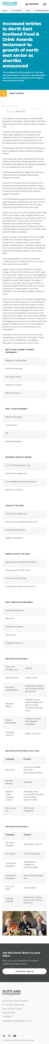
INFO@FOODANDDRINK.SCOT (16, 1021)
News (29, 10)
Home (6, 10)
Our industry (18, 10)
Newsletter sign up (24, 971)
